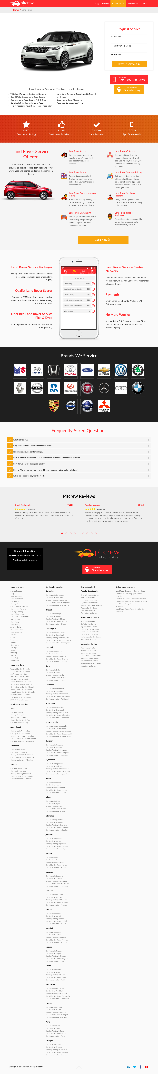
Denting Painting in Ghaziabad (57, 712)
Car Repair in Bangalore (54, 597)
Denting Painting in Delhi (55, 675)
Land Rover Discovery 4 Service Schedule (131, 591)
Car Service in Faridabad (55, 689)
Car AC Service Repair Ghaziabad (58, 715)
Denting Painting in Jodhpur (56, 843)
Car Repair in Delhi (52, 672)
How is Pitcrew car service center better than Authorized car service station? (46, 457)
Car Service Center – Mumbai (56, 942)
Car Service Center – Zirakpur (56, 1055)
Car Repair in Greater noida (56, 729)
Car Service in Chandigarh (55, 632)
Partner (105, 3)
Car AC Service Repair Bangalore (58, 603)
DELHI (71, 505)
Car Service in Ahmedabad (20, 731)
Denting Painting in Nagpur (56, 956)
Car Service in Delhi (53, 670)
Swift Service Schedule (18, 674)
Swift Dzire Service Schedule (20, 676)
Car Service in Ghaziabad (55, 707)
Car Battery (14, 622)
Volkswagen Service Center (91, 637)
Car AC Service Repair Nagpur (57, 958)
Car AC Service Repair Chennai (57, 659)
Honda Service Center (89, 600)
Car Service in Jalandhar (54, 820)
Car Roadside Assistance (19, 617)
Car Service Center (17, 599)
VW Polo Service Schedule (20, 695)
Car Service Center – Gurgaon (57, 755)
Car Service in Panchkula (55, 988)
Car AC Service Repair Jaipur (56, 809)
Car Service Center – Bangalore (57, 605)
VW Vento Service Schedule (20, 697)
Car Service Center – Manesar (57, 905)
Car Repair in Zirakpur (54, 1047)
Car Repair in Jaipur (53, 804)
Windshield (14, 660)
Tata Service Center (88, 610)
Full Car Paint (15, 619)
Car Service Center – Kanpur (56, 867)
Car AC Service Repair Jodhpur (57, 846)
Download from (128, 89)
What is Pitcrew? (20, 440)
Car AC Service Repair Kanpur (57, 865)
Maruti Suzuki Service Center (91, 605)
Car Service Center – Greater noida (58, 736)
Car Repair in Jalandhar (54, 822)
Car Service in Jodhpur (54, 838)
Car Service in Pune (53, 1026)
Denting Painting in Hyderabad (57, 769)
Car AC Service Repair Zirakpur (57, 1052)
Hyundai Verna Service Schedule (22, 687)
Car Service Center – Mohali (56, 924)
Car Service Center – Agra (19, 722)
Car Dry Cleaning (16, 611)
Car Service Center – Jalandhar (57, 830)
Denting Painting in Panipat (56, 1012)
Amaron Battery (16, 627)
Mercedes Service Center (90, 632)
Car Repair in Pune (52, 1028)
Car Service (14, 601)
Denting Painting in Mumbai (56, 937)
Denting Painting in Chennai (56, 656)
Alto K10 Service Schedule (20, 671)
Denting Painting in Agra (19, 717)
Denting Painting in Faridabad (57, 694)
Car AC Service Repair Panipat (57, 1015)
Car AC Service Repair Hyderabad (58, 771)
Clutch (12, 637)
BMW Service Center (88, 624)
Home (16, 10)
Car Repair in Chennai (54, 654)
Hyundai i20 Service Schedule (21, 684)
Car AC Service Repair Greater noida (59, 734)
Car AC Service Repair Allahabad (22, 757)
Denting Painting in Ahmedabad (22, 736)
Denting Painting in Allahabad (21, 755)
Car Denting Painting (18, 609)
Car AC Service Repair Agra (20, 720)
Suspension (14, 640)
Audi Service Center (88, 621)
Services (133, 3)
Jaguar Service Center (89, 626)
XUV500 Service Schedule (19, 700)
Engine (13, 650)
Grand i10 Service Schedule (20, 682)
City (144, 3)
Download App (15, 596)
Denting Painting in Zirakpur (56, 1050)
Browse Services (129, 64)
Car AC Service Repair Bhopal (56, 621)
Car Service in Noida (53, 969)
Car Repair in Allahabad (19, 752)
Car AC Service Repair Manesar (57, 902)
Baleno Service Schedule (19, 679)
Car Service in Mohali (53, 913)
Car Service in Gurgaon (54, 745)
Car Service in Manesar (54, 895)
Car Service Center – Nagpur (56, 961)
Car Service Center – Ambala (20, 779)
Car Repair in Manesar (54, 897)
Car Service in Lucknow (54, 876)
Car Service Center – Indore (56, 793)
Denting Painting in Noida (55, 975)
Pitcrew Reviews (79, 496)
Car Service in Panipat (54, 1007)
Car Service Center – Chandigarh (58, 643)
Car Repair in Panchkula (54, 991)
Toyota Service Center (89, 613)
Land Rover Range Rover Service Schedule (131, 601)
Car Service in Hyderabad (55, 763)
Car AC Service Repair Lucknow (57, 884)
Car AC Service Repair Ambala (21, 776)
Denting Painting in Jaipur (55, 806)
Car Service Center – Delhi (55, 680)
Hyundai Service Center (89, 603)
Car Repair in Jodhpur (54, 841)
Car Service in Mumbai (54, 932)
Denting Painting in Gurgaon (56, 750)
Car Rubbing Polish (17, 614)
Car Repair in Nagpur (53, 953)
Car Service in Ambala (18, 768)
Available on (97, 569)
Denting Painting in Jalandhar (56, 825)
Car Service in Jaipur (53, 801)
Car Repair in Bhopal (53, 616)
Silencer (13, 655)
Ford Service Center (88, 597)
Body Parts (14, 658)
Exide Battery (15, 624)
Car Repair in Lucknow (54, 878)
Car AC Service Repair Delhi (56, 678)
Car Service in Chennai (54, 651)
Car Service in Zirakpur (54, 1044)
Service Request (16, 591)
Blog (97, 3)
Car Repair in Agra (17, 715)
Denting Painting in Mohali (55, 918)
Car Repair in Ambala (18, 771)
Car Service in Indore (53, 782)
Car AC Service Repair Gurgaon (57, 752)
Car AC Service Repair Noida (56, 977)
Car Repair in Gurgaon (54, 747)
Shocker (13, 642)
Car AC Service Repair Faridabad (58, 696)
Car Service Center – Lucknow (57, 886)
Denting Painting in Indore (55, 787)
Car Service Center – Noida (56, 980)
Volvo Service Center (88, 639)
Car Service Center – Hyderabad (57, 774)
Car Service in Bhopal (53, 614)
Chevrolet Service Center (90, 595)
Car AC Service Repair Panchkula (58, 996)
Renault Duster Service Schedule (22, 692)
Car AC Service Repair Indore (56, 790)
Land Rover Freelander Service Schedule (131, 599)
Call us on (129, 79)
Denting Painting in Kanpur (56, 862)
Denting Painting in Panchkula (57, 993)
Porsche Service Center (89, 634)
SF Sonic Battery (16, 629)
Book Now (118, 3)
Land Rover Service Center (90, 629)
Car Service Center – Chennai (56, 661)
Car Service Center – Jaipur (55, 811)
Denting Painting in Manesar (56, 900)
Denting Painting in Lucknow (56, 881)
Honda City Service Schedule (21, 689)
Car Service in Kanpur (54, 857)
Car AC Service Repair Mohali (56, 921)
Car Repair (14, 604)
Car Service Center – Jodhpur (56, 849)
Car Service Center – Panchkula (57, 999)
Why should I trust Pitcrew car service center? (33, 445)
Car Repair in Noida (53, 972)
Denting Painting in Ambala (20, 773)
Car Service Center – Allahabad (21, 760)
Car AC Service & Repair (19, 606)
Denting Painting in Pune (55, 1031)
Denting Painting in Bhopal (56, 619)
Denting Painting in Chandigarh (57, 637)
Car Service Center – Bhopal (56, 624)
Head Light (14, 645)
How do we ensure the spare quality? (29, 464)
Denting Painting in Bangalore (57, 600)
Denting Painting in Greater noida (58, 731)
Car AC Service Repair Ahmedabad (23, 739)
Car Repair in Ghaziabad (55, 710)
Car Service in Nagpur (54, 951)
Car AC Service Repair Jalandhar (57, 827)
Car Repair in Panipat (53, 1010)
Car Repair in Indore (53, 785)
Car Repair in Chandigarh (55, 635)
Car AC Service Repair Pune (56, 1033)
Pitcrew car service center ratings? (28, 452)
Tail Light (13, 648)
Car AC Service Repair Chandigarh (58, 640)
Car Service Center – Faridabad (57, 699)
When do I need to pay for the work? (29, 476)
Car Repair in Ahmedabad (20, 733)
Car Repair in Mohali (53, 916)
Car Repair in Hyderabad (55, 766)
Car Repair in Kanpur (53, 860)
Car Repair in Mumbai (54, 935)
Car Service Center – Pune (55, 1036)
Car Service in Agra (17, 712)
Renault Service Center (89, 608)
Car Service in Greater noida (56, 726)
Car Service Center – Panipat (56, 1017)
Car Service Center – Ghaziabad (57, 718)
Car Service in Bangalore (55, 595)
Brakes (13, 635)
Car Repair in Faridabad (54, 691)
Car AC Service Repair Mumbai (57, 940)
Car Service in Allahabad (19, 750)
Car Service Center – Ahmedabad (22, 741)
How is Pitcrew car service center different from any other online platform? (45, 470)
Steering (13, 653)
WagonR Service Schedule (20, 669)
